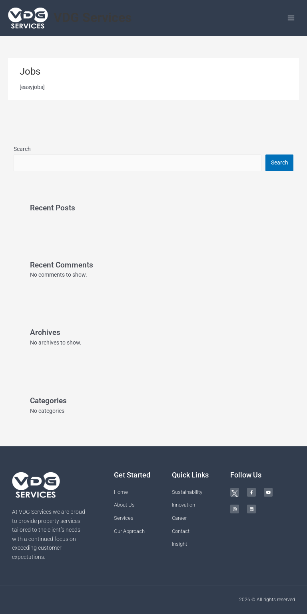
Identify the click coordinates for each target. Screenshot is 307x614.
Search (22, 149)
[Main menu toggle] (291, 18)
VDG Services (93, 17)
